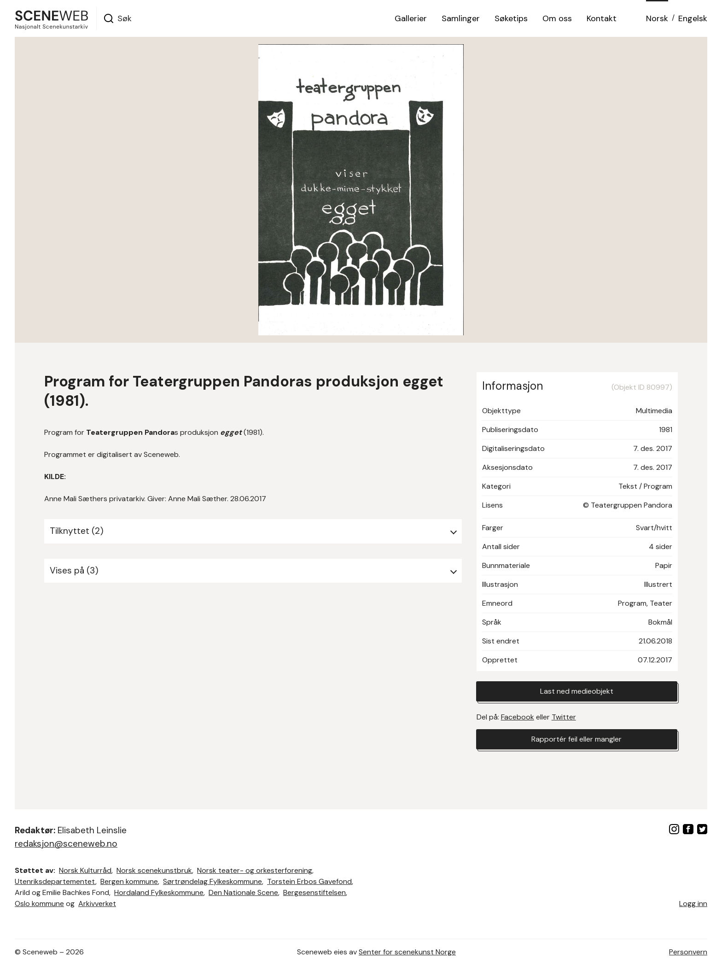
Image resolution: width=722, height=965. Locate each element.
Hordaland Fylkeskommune (159, 892)
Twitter (564, 717)
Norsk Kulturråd (85, 870)
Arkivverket (97, 903)
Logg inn (693, 903)
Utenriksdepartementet (55, 881)
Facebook (517, 717)
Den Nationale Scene (243, 892)
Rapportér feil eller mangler (576, 739)
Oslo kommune (39, 903)
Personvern (688, 952)
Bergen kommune (129, 881)
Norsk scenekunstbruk (154, 870)
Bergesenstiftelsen (314, 892)
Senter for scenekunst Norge (407, 952)
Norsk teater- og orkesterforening (254, 870)
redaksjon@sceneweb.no (66, 843)
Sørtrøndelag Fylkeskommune (212, 881)
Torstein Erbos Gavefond (309, 881)
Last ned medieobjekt (576, 691)
